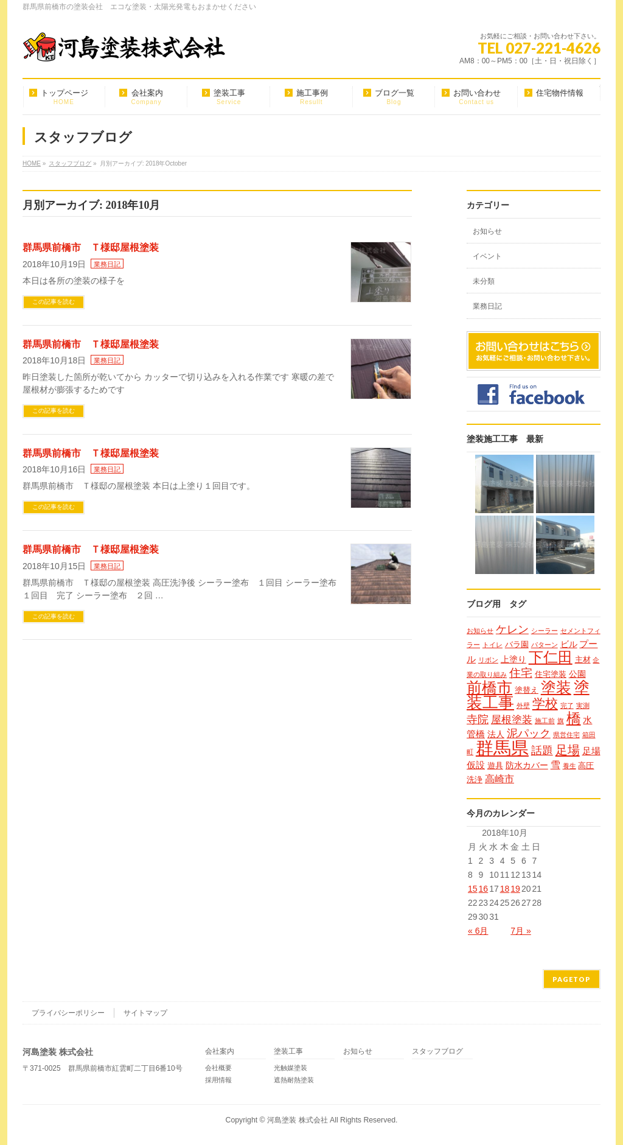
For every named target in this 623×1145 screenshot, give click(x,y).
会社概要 (218, 1067)
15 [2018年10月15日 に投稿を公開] (473, 889)
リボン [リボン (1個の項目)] (488, 660)
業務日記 (107, 264)
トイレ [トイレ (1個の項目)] (492, 644)
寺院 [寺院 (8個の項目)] (478, 719)
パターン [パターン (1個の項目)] (544, 644)
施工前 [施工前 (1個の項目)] (545, 720)
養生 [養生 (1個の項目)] (569, 765)
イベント (487, 256)
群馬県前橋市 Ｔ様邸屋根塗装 (91, 247)
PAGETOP (571, 979)
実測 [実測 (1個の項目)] (583, 705)
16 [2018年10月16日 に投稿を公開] (484, 889)
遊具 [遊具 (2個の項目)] (495, 765)
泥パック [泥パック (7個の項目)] (529, 733)
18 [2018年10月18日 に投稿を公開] (505, 889)
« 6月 (478, 931)
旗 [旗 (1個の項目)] (560, 720)
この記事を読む (53, 301)
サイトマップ (145, 1013)
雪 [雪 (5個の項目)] (555, 764)
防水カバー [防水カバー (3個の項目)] (527, 765)
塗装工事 (288, 1052)
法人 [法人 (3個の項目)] (495, 734)
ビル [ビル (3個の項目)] (568, 644)
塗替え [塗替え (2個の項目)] (526, 690)
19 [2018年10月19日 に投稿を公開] (515, 889)
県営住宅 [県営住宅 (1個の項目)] (566, 734)
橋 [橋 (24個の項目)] (573, 718)
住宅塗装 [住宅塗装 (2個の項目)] (550, 674)
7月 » (520, 931)
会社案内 (219, 1052)
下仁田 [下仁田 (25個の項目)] (551, 657)
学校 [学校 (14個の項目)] (545, 703)
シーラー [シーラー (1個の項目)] (544, 630)
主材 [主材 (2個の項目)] (583, 659)
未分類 (484, 281)
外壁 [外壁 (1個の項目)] (523, 705)
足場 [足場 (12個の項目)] (567, 750)
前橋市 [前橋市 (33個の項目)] (489, 687)
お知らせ (487, 231)
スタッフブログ (437, 1052)
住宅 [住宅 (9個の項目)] (520, 673)
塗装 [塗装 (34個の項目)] (556, 687)
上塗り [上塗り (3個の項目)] (513, 659)
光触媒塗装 (290, 1067)
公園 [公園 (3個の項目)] (577, 674)
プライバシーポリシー (68, 1013)
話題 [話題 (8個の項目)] (542, 750)
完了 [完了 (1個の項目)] (567, 705)
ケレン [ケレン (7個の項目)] (512, 629)
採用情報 (218, 1080)
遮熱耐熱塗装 (294, 1080)
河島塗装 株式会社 (297, 1120)
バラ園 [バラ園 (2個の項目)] (517, 644)
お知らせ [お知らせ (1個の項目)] (480, 630)
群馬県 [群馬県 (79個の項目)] (502, 748)
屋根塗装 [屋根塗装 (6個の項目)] (511, 720)
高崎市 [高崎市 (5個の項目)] (499, 778)
